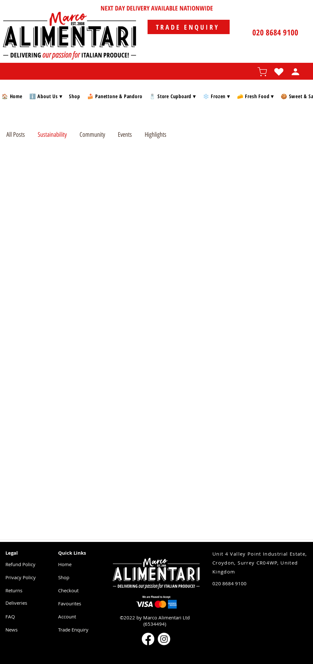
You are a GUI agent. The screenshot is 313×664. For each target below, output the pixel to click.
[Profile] (295, 71)
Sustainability (52, 134)
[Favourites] (278, 71)
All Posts (15, 134)
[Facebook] (148, 639)
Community (92, 134)
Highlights (155, 134)
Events (125, 134)
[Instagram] (164, 639)
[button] (46, 96)
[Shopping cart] (262, 71)
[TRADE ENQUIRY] (189, 27)
